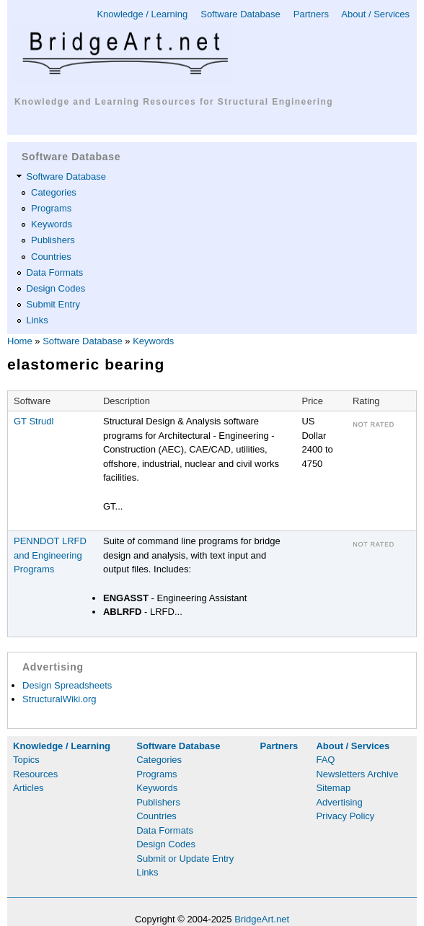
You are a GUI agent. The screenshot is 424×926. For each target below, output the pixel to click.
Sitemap (333, 787)
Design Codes (56, 288)
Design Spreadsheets (67, 685)
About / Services (375, 14)
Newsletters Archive (357, 774)
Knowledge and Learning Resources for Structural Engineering (173, 102)
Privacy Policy (345, 816)
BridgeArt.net (261, 919)
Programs (51, 208)
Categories (53, 192)
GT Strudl (33, 421)
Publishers (53, 240)
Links (37, 320)
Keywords (51, 224)
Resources (35, 774)
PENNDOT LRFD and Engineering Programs (50, 555)
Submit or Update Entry (185, 858)
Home (19, 341)
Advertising (339, 802)
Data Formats (55, 272)
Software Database (240, 14)
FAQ (325, 759)
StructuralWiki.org (59, 699)
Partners (311, 14)
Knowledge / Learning (142, 14)
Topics (26, 759)
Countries (51, 256)
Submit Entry (53, 304)
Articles (28, 787)
